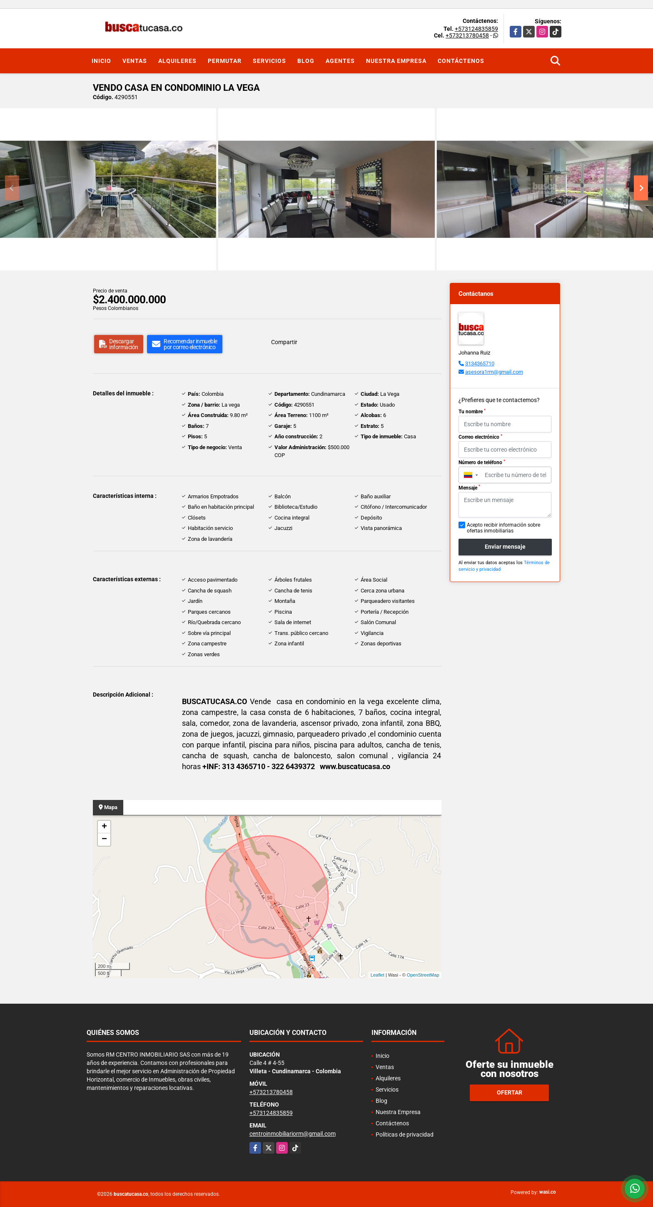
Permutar (225, 60)
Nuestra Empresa (396, 60)
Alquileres (177, 60)
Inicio (101, 60)
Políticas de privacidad (405, 1134)
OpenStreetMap (423, 974)
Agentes (340, 60)
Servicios (269, 60)
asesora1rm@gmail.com (494, 372)
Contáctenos (461, 60)
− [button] (104, 839)
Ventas (134, 60)
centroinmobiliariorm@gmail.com (292, 1133)
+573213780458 (467, 35)
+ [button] (104, 827)
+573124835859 (476, 28)
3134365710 (479, 363)
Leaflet (377, 974)
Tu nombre (472, 411)
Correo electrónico (480, 437)
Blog (305, 60)
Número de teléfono (482, 462)
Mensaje (469, 487)
